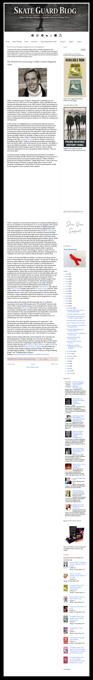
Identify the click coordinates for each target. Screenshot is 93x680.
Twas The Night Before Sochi (76, 314)
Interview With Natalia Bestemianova (73, 338)
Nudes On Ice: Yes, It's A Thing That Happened (79, 465)
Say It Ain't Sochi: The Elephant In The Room (76, 334)
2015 (67, 301)
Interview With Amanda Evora (76, 320)
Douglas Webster (26, 139)
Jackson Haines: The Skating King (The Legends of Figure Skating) (77, 564)
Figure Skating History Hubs (49, 42)
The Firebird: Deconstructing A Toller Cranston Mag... (76, 317)
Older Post (54, 364)
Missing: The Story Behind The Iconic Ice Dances (78, 506)
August (69, 358)
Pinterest (42, 345)
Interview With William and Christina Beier (75, 330)
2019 (66, 291)
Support (71, 42)
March (69, 371)
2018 (67, 293)
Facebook (29, 345)
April (68, 368)
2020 (67, 289)
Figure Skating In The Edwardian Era (78, 491)
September (70, 356)
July (68, 361)
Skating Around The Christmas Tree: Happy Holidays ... (74, 346)
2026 (67, 274)
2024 (67, 279)
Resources (63, 42)
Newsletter (34, 42)
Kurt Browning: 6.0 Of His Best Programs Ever (76, 326)
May (68, 366)
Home (7, 42)
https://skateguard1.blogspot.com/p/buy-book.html (31, 354)
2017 (66, 296)
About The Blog (17, 42)
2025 (67, 276)
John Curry (14, 288)
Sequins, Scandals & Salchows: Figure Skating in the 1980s (77, 575)
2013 (66, 306)
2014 (66, 303)
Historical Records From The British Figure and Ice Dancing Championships (78, 385)
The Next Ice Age (41, 288)
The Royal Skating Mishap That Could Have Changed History (78, 451)
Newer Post (11, 364)
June (68, 363)
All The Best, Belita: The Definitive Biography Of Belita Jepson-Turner (78, 418)
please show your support (33, 346)
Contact (79, 42)
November (70, 351)
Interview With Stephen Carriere (74, 342)
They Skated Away (70, 249)
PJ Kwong (26, 308)
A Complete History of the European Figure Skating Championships (77, 618)
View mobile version (32, 367)
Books (26, 42)
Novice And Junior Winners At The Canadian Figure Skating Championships (78, 434)
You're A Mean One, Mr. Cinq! (76, 323)
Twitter (35, 345)
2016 (66, 298)
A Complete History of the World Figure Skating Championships (77, 587)
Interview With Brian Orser (78, 479)
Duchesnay (49, 230)
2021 (67, 286)
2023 (67, 281)
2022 (67, 284)
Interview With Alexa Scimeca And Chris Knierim (76, 311)
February (70, 373)
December (70, 308)
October (69, 354)
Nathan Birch (43, 287)
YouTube (52, 345)
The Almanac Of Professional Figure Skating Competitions (78, 401)
